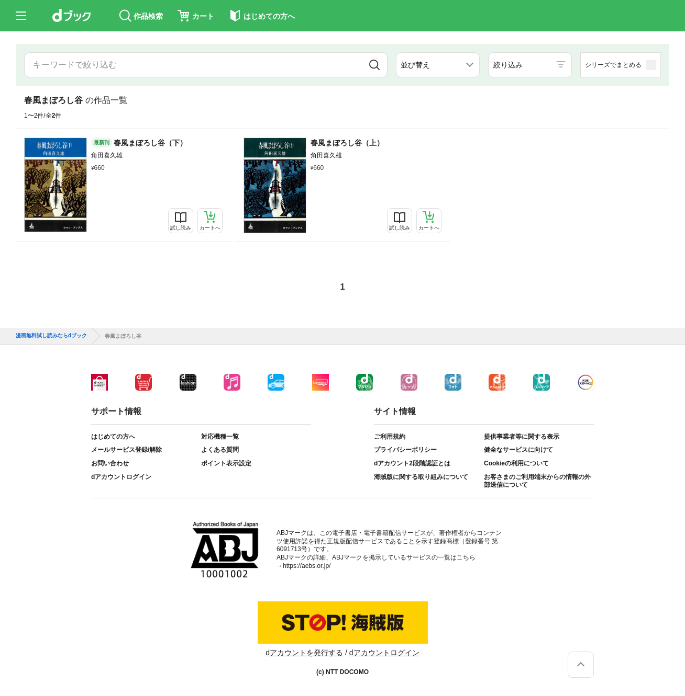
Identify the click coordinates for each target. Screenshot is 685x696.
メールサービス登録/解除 (126, 449)
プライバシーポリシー (405, 449)
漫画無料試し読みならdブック (51, 335)
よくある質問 (220, 449)
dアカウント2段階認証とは (412, 463)
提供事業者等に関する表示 (521, 436)
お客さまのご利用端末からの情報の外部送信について (537, 481)
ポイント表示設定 (226, 463)
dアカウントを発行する (304, 652)
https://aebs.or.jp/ (306, 565)
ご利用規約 (389, 436)
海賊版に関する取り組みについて (421, 477)
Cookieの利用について (516, 463)
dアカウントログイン (121, 477)
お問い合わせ (110, 463)
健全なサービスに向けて (518, 449)
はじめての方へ (113, 436)
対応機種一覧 (220, 436)
